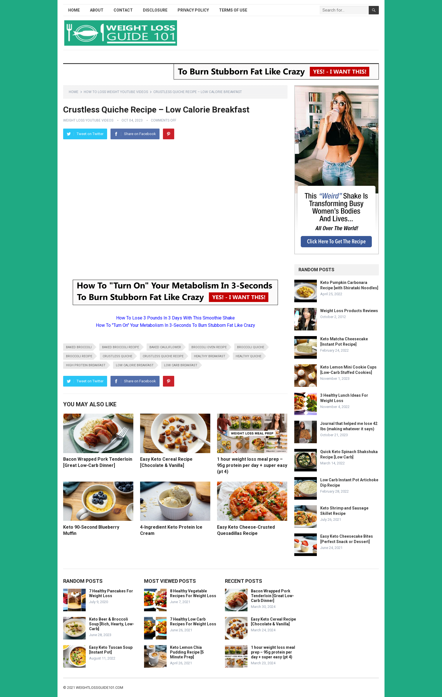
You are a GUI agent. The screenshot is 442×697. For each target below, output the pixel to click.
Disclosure (155, 10)
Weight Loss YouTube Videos (88, 120)
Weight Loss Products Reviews (349, 310)
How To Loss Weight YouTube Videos (116, 92)
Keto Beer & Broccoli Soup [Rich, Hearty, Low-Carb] (111, 624)
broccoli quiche (250, 347)
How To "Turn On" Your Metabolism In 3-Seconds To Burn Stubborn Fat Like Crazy (175, 325)
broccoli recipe (79, 356)
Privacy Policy (193, 10)
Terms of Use (233, 10)
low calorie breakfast (135, 365)
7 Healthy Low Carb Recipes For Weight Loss (193, 621)
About (96, 10)
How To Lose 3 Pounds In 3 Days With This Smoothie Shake (175, 318)
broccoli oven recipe (209, 347)
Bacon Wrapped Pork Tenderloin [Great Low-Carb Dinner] (272, 596)
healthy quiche (248, 356)
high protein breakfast (85, 365)
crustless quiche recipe (163, 356)
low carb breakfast (180, 365)
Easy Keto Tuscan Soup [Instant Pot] (110, 649)
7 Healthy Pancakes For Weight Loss (111, 593)
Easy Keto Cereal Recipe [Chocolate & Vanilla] (273, 621)
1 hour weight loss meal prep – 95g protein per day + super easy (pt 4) (252, 465)
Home (74, 10)
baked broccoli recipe (120, 347)
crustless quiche (117, 356)
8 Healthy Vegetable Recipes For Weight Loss (193, 593)
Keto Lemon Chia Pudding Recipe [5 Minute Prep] (187, 652)
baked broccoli (79, 347)
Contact (123, 10)
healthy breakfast (209, 356)
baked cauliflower (165, 347)
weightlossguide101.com (99, 687)
